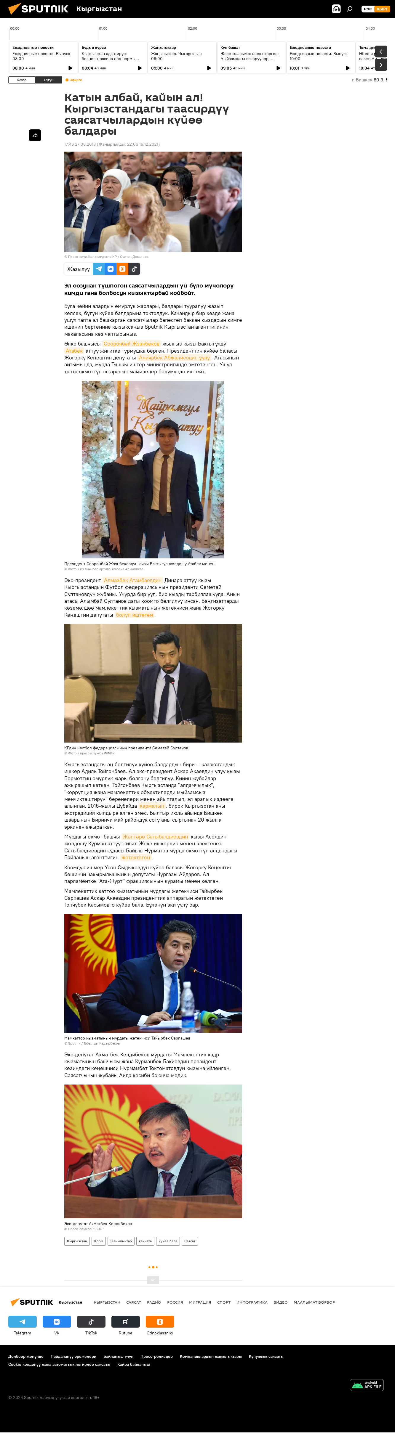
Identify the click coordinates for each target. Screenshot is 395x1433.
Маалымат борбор (314, 1302)
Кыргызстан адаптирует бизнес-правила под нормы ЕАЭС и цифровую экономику (110, 58)
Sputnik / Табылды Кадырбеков (94, 1043)
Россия (175, 1302)
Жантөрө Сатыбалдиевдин (155, 836)
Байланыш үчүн (118, 1356)
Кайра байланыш (133, 1364)
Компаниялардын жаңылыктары (211, 1356)
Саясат (189, 1241)
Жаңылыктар (121, 1241)
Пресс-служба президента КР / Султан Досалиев (108, 256)
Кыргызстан (77, 1241)
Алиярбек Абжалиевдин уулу (174, 357)
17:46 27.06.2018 (80, 144)
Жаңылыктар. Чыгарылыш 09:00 (176, 56)
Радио (154, 1302)
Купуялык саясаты (266, 1356)
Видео (281, 1302)
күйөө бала (168, 1241)
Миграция (200, 1302)
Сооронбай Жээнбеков (131, 343)
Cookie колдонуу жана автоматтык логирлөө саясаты (59, 1364)
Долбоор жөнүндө (26, 1356)
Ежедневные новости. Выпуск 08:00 (41, 56)
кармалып (152, 805)
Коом (98, 1241)
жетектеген (135, 857)
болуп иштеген (134, 614)
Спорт (224, 1302)
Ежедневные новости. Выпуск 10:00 (319, 56)
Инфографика (252, 1302)
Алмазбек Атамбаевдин (132, 580)
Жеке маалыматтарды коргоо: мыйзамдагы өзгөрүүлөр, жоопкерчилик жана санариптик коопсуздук (251, 61)
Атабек (74, 350)
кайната (145, 1241)
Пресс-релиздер (156, 1356)
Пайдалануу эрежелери (73, 1356)
